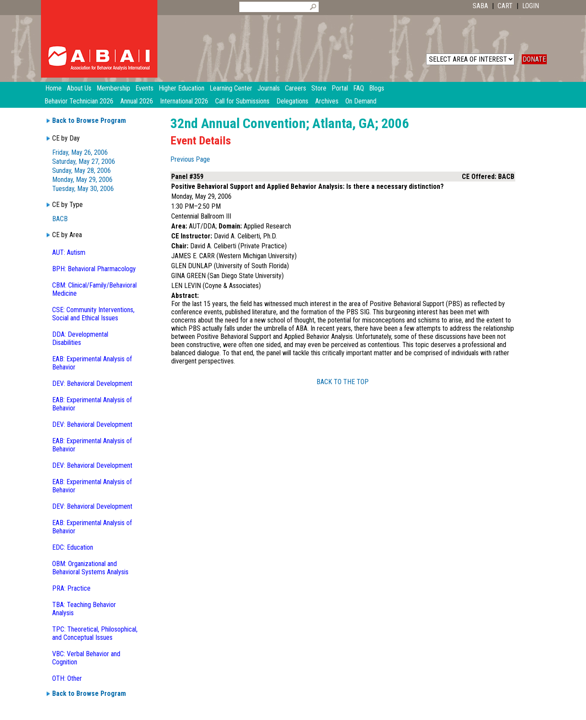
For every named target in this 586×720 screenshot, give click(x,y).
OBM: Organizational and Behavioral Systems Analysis (90, 568)
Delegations (292, 101)
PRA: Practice (71, 588)
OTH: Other (67, 678)
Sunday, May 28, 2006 (81, 170)
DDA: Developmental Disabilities (80, 338)
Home (53, 88)
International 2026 (184, 101)
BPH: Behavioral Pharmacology (94, 269)
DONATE (534, 59)
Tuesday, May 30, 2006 (83, 189)
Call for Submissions (242, 101)
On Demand (360, 101)
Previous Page (190, 159)
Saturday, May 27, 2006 (83, 161)
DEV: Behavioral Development (92, 383)
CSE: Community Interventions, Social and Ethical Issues (93, 314)
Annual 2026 (136, 101)
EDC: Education (72, 547)
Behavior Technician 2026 (78, 101)
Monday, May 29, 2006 (82, 179)
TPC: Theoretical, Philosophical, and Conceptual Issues (95, 633)
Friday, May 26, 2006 (80, 152)
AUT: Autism (68, 252)
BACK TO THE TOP (343, 382)
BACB (60, 219)
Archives (326, 101)
